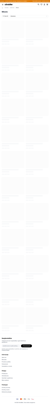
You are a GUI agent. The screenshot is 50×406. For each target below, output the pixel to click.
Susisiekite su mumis (7, 366)
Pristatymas (5, 373)
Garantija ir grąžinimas (7, 378)
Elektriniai (12, 7)
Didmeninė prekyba (6, 392)
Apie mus (4, 357)
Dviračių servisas (6, 387)
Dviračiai (6, 7)
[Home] (2, 7)
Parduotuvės (5, 364)
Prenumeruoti (26, 345)
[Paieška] (38, 4)
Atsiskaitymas (5, 375)
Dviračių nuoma (5, 389)
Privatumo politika (5, 350)
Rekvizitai (4, 359)
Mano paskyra (5, 380)
